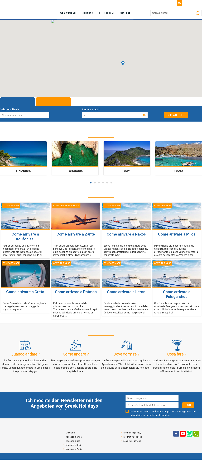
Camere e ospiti (91, 109)
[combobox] (24, 115)
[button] (91, 182)
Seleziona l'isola (9, 109)
